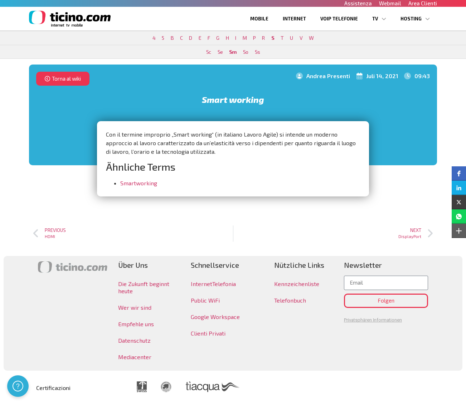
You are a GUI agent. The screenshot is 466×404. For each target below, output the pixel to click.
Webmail (390, 3)
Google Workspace (215, 316)
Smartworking (138, 183)
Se (220, 52)
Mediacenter (134, 356)
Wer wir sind (134, 307)
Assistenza (358, 3)
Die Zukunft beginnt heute (143, 287)
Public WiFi (205, 300)
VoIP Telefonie (339, 19)
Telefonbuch (290, 300)
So (245, 52)
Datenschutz (134, 340)
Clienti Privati (208, 333)
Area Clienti (422, 3)
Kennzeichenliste (296, 283)
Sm (233, 52)
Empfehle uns (136, 323)
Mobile (259, 19)
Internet (294, 19)
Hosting (415, 19)
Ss (257, 52)
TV (379, 19)
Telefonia (224, 283)
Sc (208, 52)
